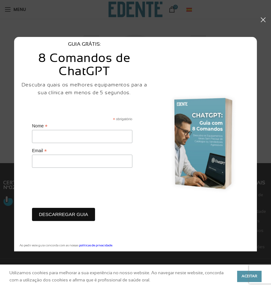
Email (39, 151)
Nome (39, 126)
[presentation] (79, 189)
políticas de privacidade (95, 245)
